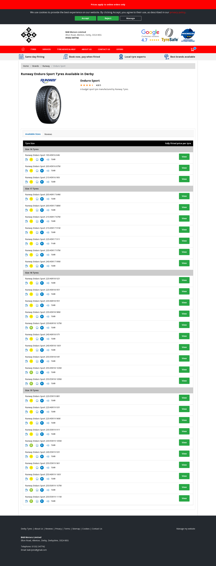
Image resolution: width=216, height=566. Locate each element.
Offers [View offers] (119, 49)
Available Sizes (33, 134)
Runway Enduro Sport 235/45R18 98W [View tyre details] (42, 312)
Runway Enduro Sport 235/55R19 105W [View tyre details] (43, 441)
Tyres (33, 49)
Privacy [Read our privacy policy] (58, 528)
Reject (108, 18)
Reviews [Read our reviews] (49, 528)
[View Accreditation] (170, 34)
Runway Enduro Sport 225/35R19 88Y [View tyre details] (42, 396)
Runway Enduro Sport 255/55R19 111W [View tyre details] (43, 496)
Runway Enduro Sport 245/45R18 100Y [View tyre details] (43, 345)
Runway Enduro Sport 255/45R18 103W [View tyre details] (43, 368)
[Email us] (37, 550)
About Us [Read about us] (38, 528)
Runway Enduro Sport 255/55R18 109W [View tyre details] (43, 379)
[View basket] (192, 49)
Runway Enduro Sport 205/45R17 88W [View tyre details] (42, 205)
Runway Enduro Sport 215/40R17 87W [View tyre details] (42, 216)
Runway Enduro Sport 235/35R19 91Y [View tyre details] (42, 429)
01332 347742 (72, 37)
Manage (130, 18)
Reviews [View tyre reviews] (48, 134)
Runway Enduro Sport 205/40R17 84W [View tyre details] (42, 194)
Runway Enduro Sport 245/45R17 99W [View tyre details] (42, 261)
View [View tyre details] (184, 156)
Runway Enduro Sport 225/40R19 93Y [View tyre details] (42, 407)
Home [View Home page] (26, 66)
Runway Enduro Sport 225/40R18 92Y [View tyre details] (42, 278)
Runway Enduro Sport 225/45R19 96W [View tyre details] (42, 418)
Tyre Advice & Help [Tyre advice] (66, 49)
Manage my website (185, 528)
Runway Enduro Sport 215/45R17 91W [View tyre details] (42, 228)
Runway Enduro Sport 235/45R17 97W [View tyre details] (42, 250)
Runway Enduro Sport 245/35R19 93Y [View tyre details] (42, 452)
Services (46, 49)
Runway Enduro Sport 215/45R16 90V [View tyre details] (42, 177)
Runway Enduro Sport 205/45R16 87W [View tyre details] (42, 166)
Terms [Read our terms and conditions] (67, 528)
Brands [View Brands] (35, 66)
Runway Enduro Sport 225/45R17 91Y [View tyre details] (42, 239)
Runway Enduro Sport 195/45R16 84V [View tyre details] (42, 155)
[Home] (23, 49)
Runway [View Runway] (46, 66)
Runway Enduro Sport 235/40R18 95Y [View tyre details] (42, 301)
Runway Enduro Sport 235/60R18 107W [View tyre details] (43, 323)
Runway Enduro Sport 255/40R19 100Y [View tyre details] (43, 474)
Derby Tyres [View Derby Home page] (26, 528)
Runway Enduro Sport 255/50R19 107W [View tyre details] (43, 485)
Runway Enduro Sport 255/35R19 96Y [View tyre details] (42, 463)
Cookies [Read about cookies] (86, 528)
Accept (85, 18)
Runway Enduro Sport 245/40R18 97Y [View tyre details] (42, 334)
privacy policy (177, 12)
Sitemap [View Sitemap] (76, 528)
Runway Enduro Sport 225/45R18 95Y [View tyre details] (42, 289)
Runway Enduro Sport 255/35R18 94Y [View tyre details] (42, 356)
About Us (87, 49)
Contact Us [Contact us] (104, 49)
